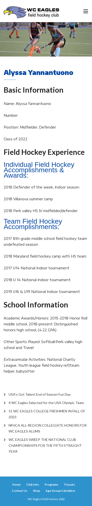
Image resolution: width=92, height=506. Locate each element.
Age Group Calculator (60, 490)
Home (16, 484)
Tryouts (69, 484)
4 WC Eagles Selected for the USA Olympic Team (46, 403)
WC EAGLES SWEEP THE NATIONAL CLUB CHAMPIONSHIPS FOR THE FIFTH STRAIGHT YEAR (45, 445)
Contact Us (19, 490)
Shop (36, 490)
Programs (51, 484)
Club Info (32, 484)
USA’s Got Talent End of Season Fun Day (40, 394)
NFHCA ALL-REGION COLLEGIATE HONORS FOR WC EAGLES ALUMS (48, 428)
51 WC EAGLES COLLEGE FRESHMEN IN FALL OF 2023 (47, 414)
